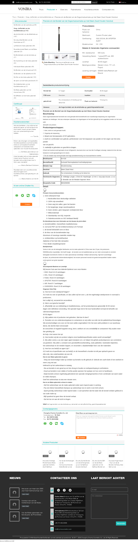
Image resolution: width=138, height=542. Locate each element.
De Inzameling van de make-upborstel (25, 61)
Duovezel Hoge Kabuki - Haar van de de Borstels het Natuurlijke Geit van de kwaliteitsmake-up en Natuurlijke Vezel (116, 466)
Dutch (123, 2)
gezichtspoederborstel (99, 404)
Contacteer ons (108, 9)
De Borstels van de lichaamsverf (24, 70)
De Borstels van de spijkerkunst (23, 73)
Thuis (41, 9)
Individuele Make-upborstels (22, 66)
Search (94, 2)
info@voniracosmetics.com (24, 2)
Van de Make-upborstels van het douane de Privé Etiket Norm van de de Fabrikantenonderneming (32, 514)
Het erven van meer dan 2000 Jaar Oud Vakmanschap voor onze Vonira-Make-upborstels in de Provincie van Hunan (33, 490)
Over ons (64, 9)
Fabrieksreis (76, 9)
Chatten (90, 77)
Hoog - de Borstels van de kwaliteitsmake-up (39, 17)
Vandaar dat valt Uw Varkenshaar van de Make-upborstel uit (31, 502)
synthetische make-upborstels (23, 46)
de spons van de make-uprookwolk (24, 80)
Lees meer (25, 494)
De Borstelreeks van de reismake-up (25, 55)
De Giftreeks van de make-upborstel (25, 96)
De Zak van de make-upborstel (23, 77)
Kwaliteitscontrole (91, 9)
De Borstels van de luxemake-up (24, 25)
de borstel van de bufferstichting (81, 404)
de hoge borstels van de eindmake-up (59, 404)
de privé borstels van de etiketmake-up (25, 34)
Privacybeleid (24, 537)
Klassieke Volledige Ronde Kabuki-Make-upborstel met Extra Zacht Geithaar (49, 464)
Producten (51, 9)
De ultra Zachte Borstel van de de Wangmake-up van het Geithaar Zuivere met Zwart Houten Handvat (83, 465)
